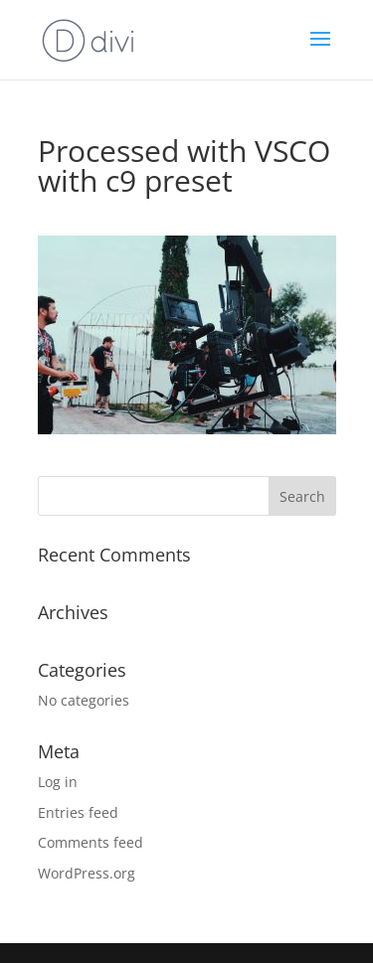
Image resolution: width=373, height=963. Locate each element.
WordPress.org (86, 873)
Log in (58, 781)
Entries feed (78, 812)
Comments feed (90, 842)
